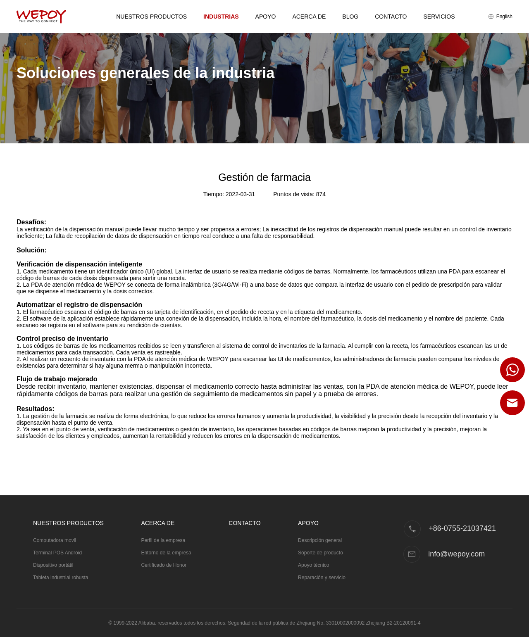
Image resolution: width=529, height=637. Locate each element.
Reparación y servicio (322, 577)
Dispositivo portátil (53, 565)
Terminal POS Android (57, 553)
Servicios (439, 16)
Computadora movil (54, 540)
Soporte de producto (320, 553)
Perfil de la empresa (163, 540)
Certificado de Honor (163, 565)
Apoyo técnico (313, 565)
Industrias (221, 16)
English (500, 16)
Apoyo (265, 16)
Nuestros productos (151, 16)
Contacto (391, 16)
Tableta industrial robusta (60, 577)
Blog (350, 16)
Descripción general (320, 540)
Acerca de (309, 16)
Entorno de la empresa (166, 553)
